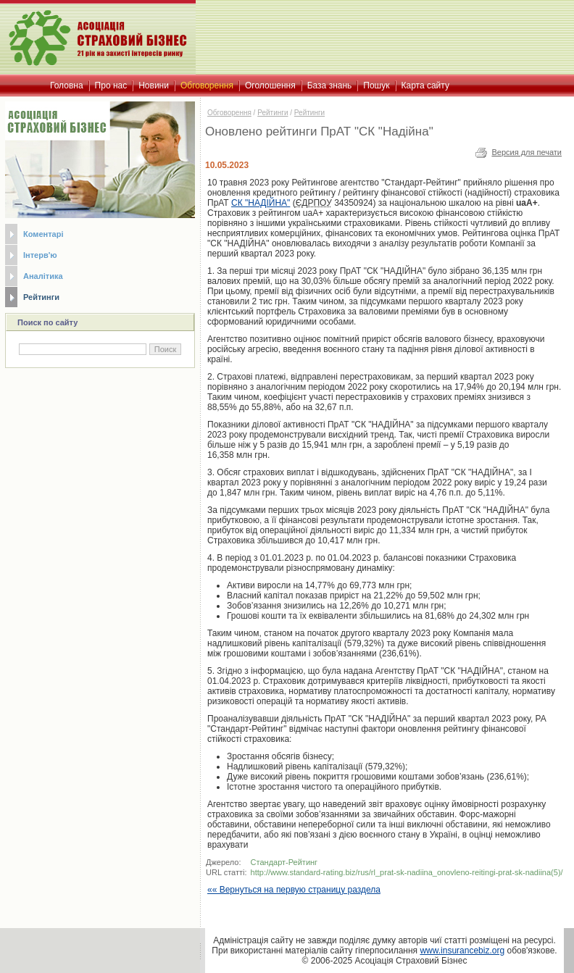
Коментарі (43, 234)
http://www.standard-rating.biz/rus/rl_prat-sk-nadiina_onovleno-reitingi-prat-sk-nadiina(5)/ (407, 872)
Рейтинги (41, 297)
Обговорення (229, 113)
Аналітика (43, 276)
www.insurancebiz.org (462, 950)
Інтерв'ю (40, 255)
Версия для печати (526, 152)
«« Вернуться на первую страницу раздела (293, 890)
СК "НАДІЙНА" (260, 203)
